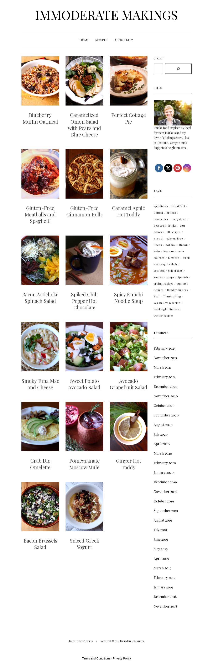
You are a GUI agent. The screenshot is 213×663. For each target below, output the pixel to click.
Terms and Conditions (96, 658)
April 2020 (162, 444)
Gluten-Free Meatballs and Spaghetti (40, 214)
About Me (123, 40)
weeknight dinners (166, 309)
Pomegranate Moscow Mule (84, 463)
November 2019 (165, 491)
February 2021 (164, 377)
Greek (158, 245)
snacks (158, 277)
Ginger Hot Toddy (128, 463)
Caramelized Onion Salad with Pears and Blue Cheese (84, 125)
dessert (159, 225)
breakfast (178, 206)
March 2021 (162, 367)
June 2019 (161, 539)
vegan (158, 302)
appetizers (161, 206)
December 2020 (165, 386)
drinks (172, 225)
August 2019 (163, 520)
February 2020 (165, 463)
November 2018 (165, 606)
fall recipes (173, 232)
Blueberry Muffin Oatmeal (40, 118)
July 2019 (160, 530)
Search (159, 59)
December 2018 (165, 596)
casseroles (161, 219)
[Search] (178, 69)
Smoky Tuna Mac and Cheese (40, 383)
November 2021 (165, 358)
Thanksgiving (172, 296)
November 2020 (166, 396)
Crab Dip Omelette (40, 463)
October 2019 (164, 501)
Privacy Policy (122, 658)
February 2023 (164, 348)
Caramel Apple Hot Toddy (128, 211)
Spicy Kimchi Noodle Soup (128, 297)
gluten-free (175, 238)
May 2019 (161, 549)
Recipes (101, 40)
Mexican (174, 257)
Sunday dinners (177, 290)
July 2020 (161, 434)
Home (84, 40)
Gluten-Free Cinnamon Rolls (84, 211)
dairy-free (179, 219)
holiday (170, 245)
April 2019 (161, 558)
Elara (72, 640)
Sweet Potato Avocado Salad (84, 383)
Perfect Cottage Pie (128, 118)
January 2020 (164, 472)
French (158, 238)
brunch (171, 212)
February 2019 (164, 577)
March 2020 (163, 453)
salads (173, 264)
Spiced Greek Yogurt (84, 543)
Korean (168, 251)
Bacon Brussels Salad (40, 543)
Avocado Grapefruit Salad (128, 383)
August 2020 (163, 424)
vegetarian (172, 302)
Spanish (183, 277)
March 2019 (162, 568)
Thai (157, 296)
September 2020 (166, 415)
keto (157, 251)
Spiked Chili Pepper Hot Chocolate (84, 301)
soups (170, 277)
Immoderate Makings (106, 14)
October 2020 (164, 405)
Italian (183, 245)
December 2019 (165, 482)
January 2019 (163, 587)
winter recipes (163, 315)
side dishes (175, 270)
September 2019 (166, 510)
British (158, 212)
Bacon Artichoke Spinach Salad (40, 297)
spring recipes (163, 283)
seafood (159, 270)
